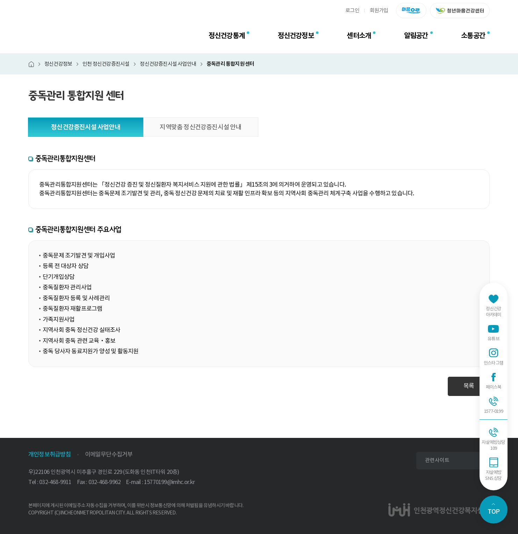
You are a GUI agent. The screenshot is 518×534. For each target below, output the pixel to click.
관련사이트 (437, 460)
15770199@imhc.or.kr (169, 481)
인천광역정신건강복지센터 (75, 35)
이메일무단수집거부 (109, 454)
